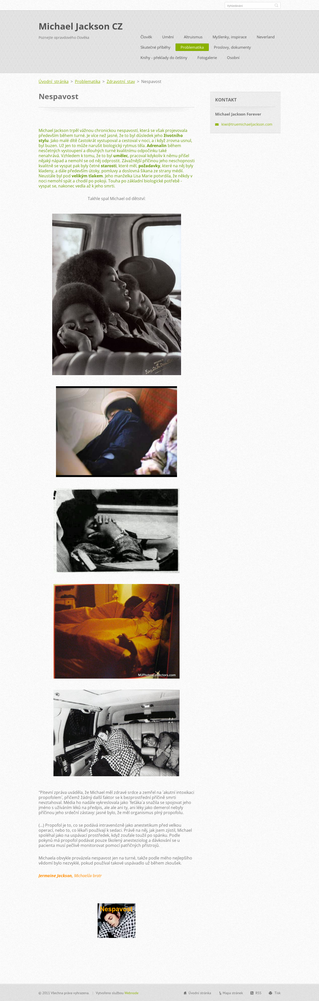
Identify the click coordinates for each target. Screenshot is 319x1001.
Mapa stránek (233, 992)
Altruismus (193, 36)
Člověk (146, 36)
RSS (258, 992)
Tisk (277, 992)
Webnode (131, 992)
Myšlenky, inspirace (230, 36)
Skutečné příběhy (155, 46)
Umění (168, 36)
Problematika (192, 46)
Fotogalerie (207, 57)
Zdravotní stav (121, 81)
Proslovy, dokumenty (232, 46)
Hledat (276, 5)
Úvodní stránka (54, 81)
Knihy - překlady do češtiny (163, 57)
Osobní (233, 57)
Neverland (266, 36)
